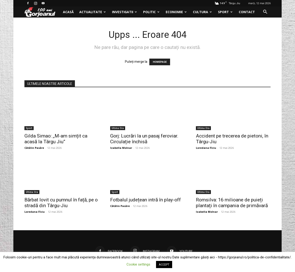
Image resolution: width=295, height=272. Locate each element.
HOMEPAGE (160, 61)
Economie (176, 12)
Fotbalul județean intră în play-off (145, 200)
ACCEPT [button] (164, 264)
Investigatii (124, 12)
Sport (225, 12)
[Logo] (42, 12)
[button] (265, 12)
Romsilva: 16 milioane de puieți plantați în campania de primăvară (232, 202)
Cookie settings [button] (138, 264)
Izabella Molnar (121, 147)
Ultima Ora (118, 128)
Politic (151, 12)
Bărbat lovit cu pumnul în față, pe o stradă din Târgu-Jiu (61, 202)
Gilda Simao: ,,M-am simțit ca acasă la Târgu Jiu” (55, 138)
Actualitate (92, 12)
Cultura (202, 12)
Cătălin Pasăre (34, 147)
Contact (247, 12)
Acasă (68, 12)
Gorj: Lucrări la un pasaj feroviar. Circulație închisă (144, 138)
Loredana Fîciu (206, 147)
